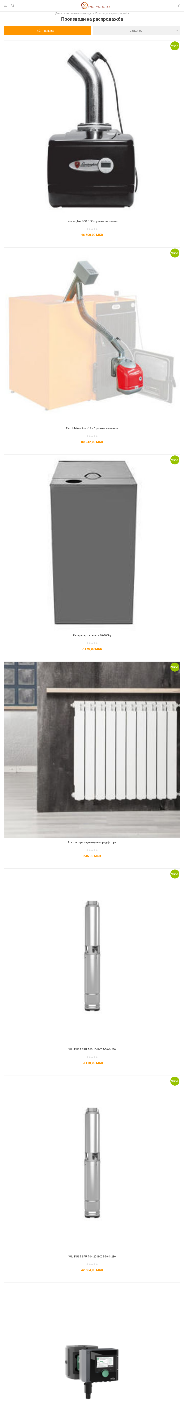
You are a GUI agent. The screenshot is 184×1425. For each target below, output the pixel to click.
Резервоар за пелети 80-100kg (92, 635)
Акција (174, 46)
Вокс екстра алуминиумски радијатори (92, 842)
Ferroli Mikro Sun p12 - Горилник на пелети (92, 428)
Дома (58, 13)
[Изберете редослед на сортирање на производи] (136, 30)
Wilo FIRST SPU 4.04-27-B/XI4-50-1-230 (92, 1256)
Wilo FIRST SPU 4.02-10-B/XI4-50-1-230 (92, 1049)
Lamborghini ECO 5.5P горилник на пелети (92, 221)
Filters (48, 30)
